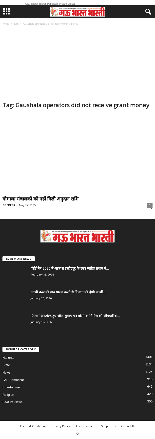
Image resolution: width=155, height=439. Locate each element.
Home (5, 23)
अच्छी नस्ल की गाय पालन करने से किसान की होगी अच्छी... (68, 292)
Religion (8, 395)
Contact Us (128, 426)
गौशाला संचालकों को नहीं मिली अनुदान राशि (40, 199)
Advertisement (86, 426)
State (6, 365)
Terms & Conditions (33, 426)
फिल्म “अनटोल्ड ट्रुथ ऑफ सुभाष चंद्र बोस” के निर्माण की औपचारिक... (75, 315)
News (6, 372)
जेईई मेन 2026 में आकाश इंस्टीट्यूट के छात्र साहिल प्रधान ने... (70, 268)
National (8, 357)
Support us (108, 426)
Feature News (12, 402)
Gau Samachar (13, 380)
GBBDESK (8, 205)
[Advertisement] (77, 64)
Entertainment (12, 387)
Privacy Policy (61, 426)
